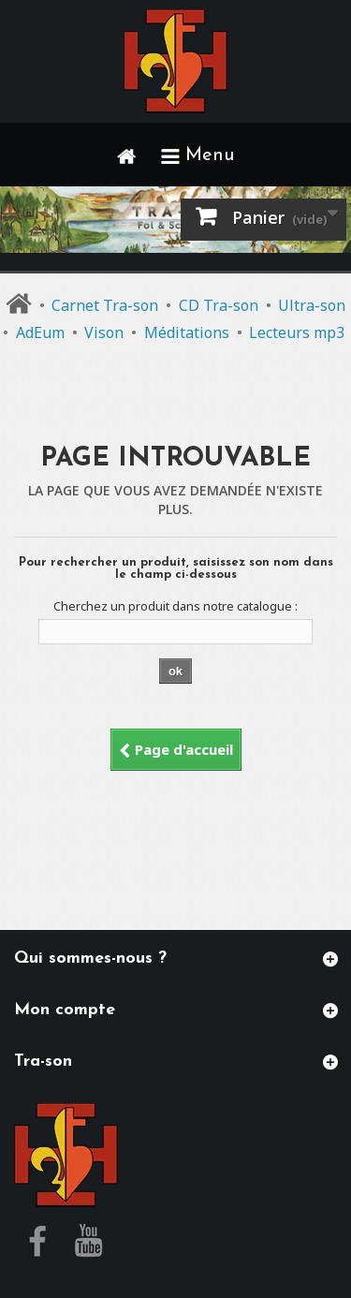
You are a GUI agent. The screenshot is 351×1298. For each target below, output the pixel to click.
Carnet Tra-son (104, 305)
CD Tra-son (218, 305)
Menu (197, 155)
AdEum (40, 332)
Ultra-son (311, 305)
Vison (104, 332)
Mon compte (64, 1010)
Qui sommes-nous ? (90, 958)
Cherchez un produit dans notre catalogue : (175, 605)
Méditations (186, 332)
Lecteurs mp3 (296, 332)
